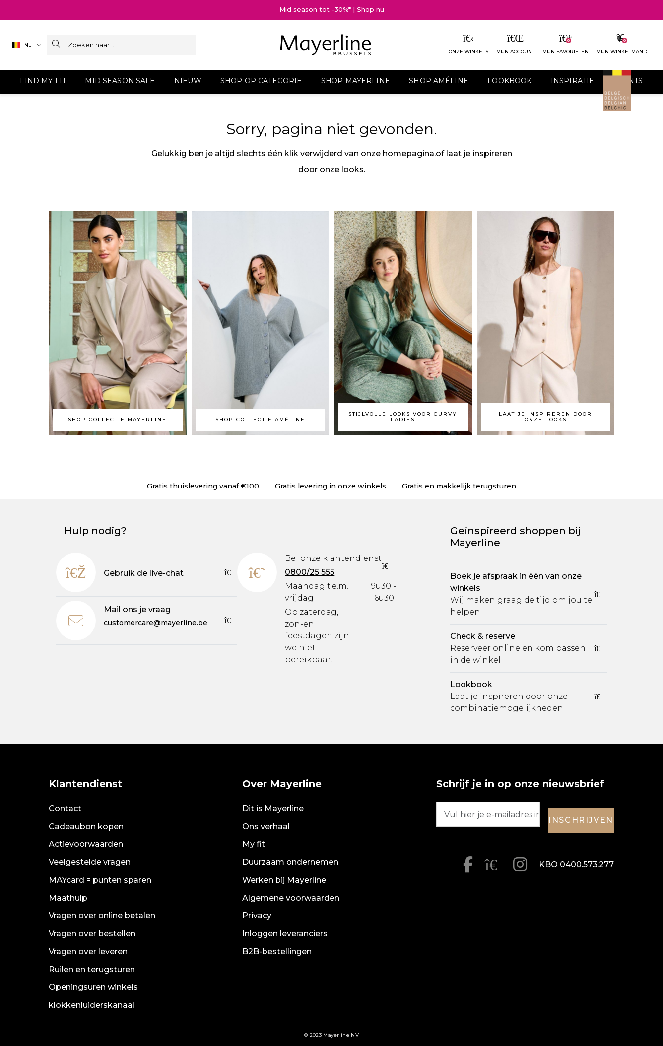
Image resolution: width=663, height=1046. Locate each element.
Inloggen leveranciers (285, 933)
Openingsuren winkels (93, 987)
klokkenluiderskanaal (91, 1005)
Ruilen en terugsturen (92, 969)
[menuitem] (106, 82)
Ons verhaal (266, 826)
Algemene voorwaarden (290, 898)
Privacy (256, 915)
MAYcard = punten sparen (100, 880)
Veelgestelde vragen (90, 862)
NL (21, 45)
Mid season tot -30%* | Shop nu (331, 9)
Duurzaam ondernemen (290, 862)
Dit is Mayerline (273, 808)
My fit (253, 844)
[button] (106, 82)
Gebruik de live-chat (144, 573)
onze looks (342, 169)
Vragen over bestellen (92, 933)
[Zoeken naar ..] (132, 45)
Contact (65, 808)
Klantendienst (85, 784)
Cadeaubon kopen (86, 826)
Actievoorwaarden (86, 844)
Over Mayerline (282, 784)
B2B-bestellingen (277, 951)
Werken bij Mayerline (284, 880)
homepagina (408, 153)
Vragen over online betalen (102, 915)
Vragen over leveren (88, 951)
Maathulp (68, 898)
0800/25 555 (309, 572)
